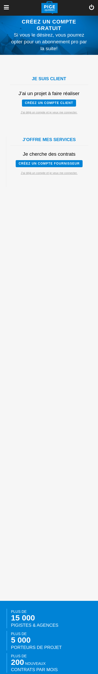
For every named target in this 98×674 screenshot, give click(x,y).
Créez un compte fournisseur (49, 163)
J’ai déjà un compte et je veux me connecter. (49, 112)
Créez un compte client (49, 103)
